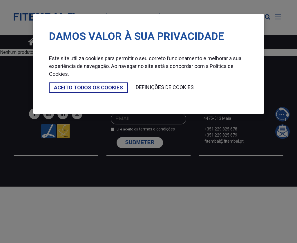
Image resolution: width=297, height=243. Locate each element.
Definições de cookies (165, 87)
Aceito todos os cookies (88, 87)
